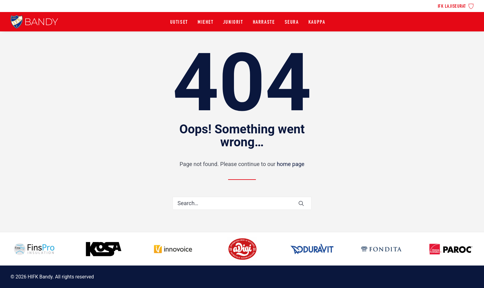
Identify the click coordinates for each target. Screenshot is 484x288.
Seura (292, 22)
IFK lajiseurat (452, 6)
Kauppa (316, 22)
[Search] (242, 203)
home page (291, 164)
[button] (301, 203)
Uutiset (179, 22)
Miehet (206, 22)
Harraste (264, 22)
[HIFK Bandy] (34, 22)
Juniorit (233, 22)
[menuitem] (456, 6)
